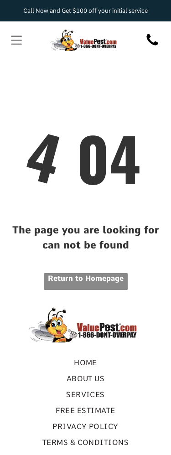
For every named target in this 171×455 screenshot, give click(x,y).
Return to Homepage (86, 278)
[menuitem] (85, 363)
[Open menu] (16, 40)
